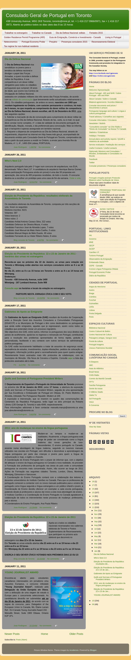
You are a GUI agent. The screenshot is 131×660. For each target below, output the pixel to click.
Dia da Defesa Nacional (18, 59)
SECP (91, 246)
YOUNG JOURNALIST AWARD (21, 572)
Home (44, 633)
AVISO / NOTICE (107, 209)
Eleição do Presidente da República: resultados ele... (109, 563)
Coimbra (92, 297)
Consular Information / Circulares (103, 120)
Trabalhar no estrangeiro (16, 33)
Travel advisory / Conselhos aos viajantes (106, 117)
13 (93, 500)
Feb (96, 547)
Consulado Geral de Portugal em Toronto (49, 15)
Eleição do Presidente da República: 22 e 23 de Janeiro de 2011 (40, 517)
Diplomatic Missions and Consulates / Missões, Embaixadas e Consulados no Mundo (105, 153)
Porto (91, 317)
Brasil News (94, 372)
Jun (96, 533)
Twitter (92, 162)
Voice (91, 402)
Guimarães (93, 303)
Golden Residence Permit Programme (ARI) (24, 37)
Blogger (93, 650)
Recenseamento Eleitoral (103, 42)
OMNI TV (93, 395)
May (96, 536)
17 (93, 485)
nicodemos (74, 650)
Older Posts (76, 633)
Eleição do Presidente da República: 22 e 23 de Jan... (109, 569)
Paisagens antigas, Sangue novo (103, 338)
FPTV (91, 382)
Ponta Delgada (95, 313)
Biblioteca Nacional (97, 328)
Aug (96, 525)
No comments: (45, 147)
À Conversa (94, 405)
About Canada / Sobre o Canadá (102, 99)
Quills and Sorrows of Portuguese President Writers (34, 378)
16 (93, 489)
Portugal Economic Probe (99, 272)
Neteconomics (10, 42)
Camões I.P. (94, 252)
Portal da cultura (96, 341)
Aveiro (91, 290)
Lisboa (92, 310)
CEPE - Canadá (95, 266)
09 (93, 604)
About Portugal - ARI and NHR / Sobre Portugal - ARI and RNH (105, 94)
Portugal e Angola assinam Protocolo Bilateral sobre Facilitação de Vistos (104, 179)
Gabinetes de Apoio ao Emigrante (23, 311)
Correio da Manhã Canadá (100, 379)
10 (93, 601)
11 (93, 507)
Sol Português (95, 399)
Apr (96, 540)
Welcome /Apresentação (99, 90)
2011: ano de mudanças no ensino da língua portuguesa (36, 428)
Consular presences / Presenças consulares (107, 166)
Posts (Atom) (21, 640)
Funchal (92, 300)
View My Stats (95, 427)
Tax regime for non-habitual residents (21, 46)
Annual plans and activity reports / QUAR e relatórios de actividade (107, 140)
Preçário (53, 42)
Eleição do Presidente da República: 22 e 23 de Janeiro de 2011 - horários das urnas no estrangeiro (41, 255)
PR (90, 235)
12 (93, 504)
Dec (96, 510)
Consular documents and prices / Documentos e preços (103, 106)
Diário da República (97, 276)
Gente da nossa (95, 388)
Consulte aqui (12, 288)
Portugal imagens (96, 345)
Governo (92, 239)
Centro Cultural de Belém (99, 331)
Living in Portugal (113, 37)
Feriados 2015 (96, 33)
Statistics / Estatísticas (98, 132)
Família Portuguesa (97, 385)
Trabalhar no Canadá (42, 33)
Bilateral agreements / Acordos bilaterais (106, 102)
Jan (96, 551)
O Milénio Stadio (96, 392)
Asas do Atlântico (96, 368)
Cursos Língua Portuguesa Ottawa (103, 269)
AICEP (92, 249)
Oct (96, 518)
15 (93, 492)
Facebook (93, 159)
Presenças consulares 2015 (74, 42)
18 (93, 481)
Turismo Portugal (96, 256)
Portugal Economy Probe (33, 42)
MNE (91, 242)
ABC (91, 365)
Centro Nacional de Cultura (100, 335)
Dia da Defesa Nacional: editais (70, 33)
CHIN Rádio (94, 375)
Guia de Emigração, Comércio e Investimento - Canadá (75, 37)
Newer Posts (12, 633)
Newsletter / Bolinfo (97, 123)
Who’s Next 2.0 (13, 160)
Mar (96, 544)
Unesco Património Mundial (100, 348)
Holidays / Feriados (97, 136)
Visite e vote (75, 178)
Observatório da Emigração (100, 259)
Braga (91, 293)
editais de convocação (22, 99)
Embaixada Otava (96, 262)
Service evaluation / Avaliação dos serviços (107, 145)
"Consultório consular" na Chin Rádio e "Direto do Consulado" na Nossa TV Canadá (107, 128)
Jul (95, 529)
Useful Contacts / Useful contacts (103, 148)
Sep (96, 521)
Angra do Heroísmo (97, 287)
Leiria (91, 307)
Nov (96, 514)
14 (93, 496)
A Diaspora (93, 362)
